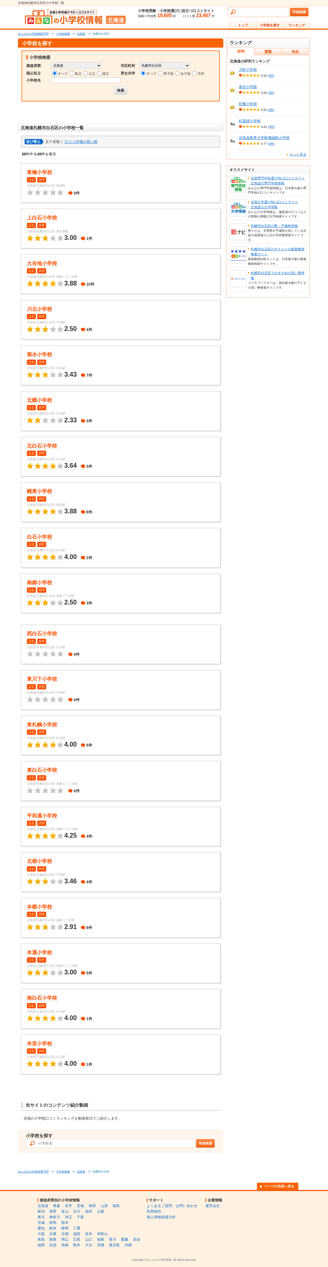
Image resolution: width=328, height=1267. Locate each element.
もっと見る (298, 154)
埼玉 (68, 1217)
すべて (63, 74)
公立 (92, 74)
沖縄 (128, 1245)
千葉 (80, 1217)
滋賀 (76, 1234)
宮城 (80, 1206)
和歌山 (102, 1234)
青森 (56, 1206)
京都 (65, 1234)
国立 (105, 74)
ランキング (296, 25)
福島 (116, 1206)
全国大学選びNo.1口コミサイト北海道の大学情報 (274, 204)
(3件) (271, 75)
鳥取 (41, 1239)
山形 (104, 1206)
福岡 (41, 1245)
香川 (112, 1239)
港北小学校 (248, 87)
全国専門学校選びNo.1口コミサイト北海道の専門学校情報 (278, 180)
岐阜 (53, 1228)
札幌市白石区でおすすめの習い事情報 (277, 275)
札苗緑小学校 (250, 121)
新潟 (41, 1211)
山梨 (100, 1211)
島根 (53, 1239)
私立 (78, 74)
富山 (65, 1211)
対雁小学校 (248, 104)
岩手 (68, 1206)
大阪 (41, 1234)
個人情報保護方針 (161, 1217)
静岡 (65, 1228)
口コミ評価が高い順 (81, 142)
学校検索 (299, 12)
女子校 (186, 74)
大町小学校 (248, 70)
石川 (76, 1211)
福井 (88, 1211)
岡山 (65, 1239)
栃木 (65, 1222)
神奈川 (54, 1217)
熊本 (76, 1245)
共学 (201, 74)
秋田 (92, 1206)
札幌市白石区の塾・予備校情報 (274, 226)
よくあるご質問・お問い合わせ (172, 1206)
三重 (76, 1228)
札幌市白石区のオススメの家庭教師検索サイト (277, 251)
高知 (136, 1239)
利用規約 (154, 1211)
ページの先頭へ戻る (279, 1186)
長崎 (65, 1245)
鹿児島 (114, 1245)
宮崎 (100, 1245)
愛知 (41, 1228)
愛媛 (124, 1239)
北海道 (43, 1206)
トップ (243, 25)
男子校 (168, 74)
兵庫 (53, 1234)
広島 (76, 1239)
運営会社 (212, 1206)
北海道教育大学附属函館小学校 (264, 138)
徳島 (100, 1239)
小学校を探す (270, 25)
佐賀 (53, 1245)
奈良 (88, 1234)
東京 (41, 1217)
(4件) (271, 126)
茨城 (41, 1222)
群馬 (53, 1222)
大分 (88, 1245)
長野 (53, 1211)
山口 (88, 1239)
